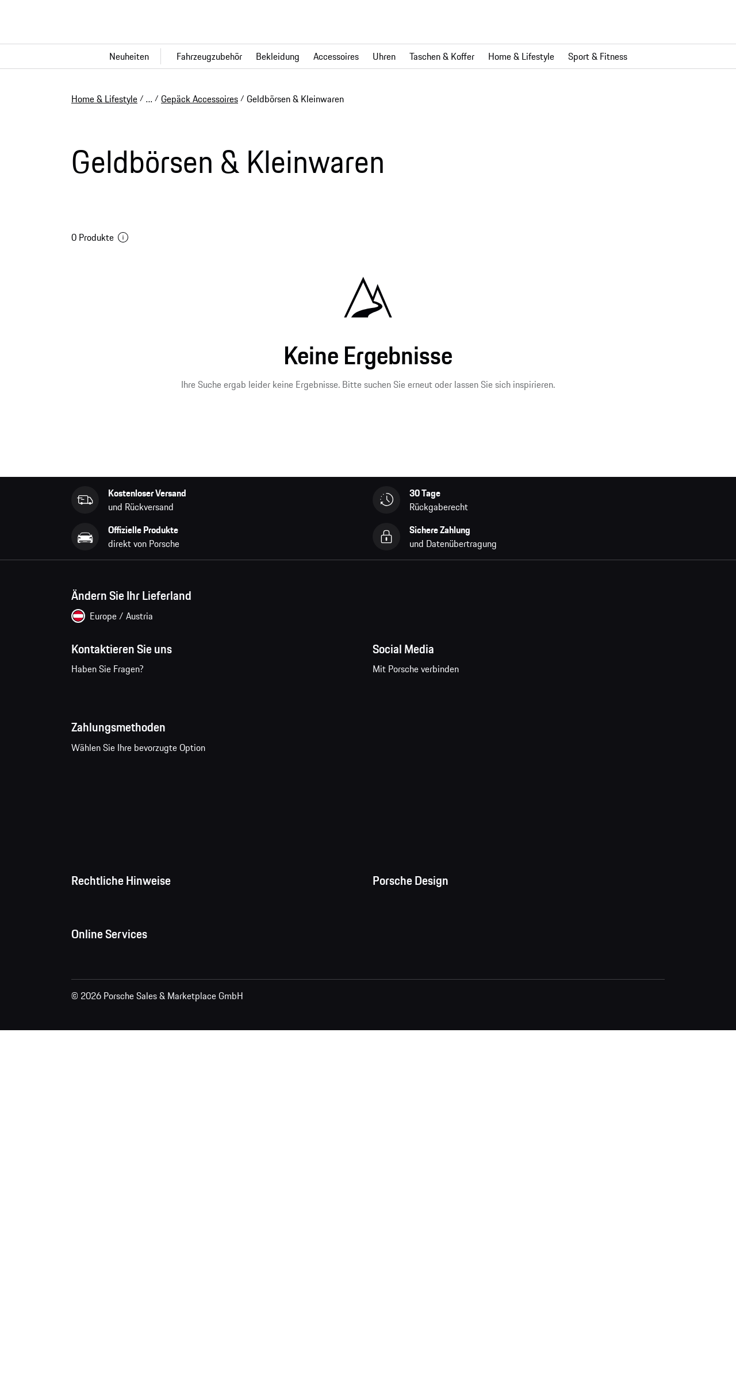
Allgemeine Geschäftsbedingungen (138, 967)
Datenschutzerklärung (113, 990)
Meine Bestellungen (109, 1179)
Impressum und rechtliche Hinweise (140, 1013)
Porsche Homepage (109, 1225)
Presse (385, 967)
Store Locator (399, 1059)
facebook (388, 724)
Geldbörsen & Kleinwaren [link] (295, 99)
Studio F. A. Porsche (410, 1013)
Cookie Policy (97, 1036)
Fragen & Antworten (109, 1202)
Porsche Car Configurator (119, 1248)
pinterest (459, 724)
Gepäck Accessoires (199, 99)
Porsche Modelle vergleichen (126, 1294)
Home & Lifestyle (104, 99)
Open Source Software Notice (128, 1059)
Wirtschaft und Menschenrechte (133, 1082)
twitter (495, 724)
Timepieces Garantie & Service (432, 1036)
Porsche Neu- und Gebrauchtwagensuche (151, 1271)
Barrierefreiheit (100, 1105)
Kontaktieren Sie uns (141, 731)
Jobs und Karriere (406, 990)
